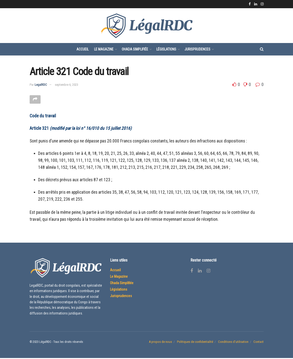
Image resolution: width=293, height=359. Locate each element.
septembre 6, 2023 (66, 85)
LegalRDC (41, 85)
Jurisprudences (197, 49)
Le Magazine (104, 49)
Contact (258, 343)
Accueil (82, 49)
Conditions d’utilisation (233, 343)
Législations (166, 49)
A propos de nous (160, 343)
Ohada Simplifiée (135, 49)
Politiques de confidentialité (195, 343)
